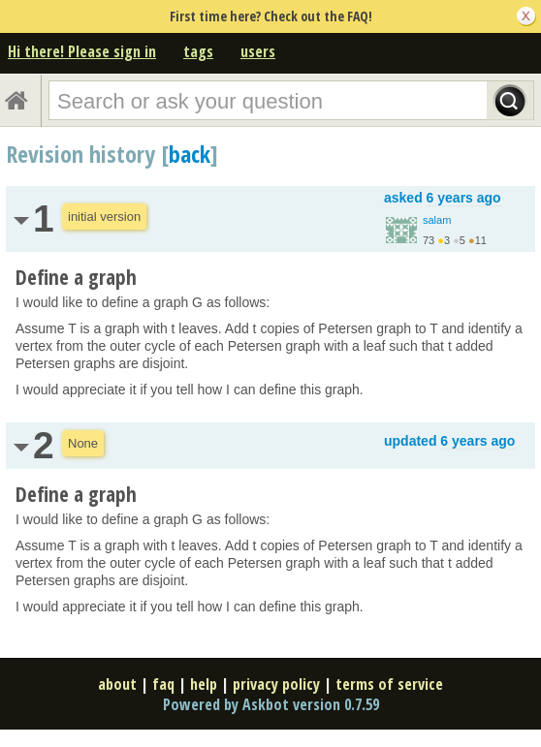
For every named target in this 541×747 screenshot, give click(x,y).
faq (163, 684)
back (189, 154)
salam (437, 220)
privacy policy (276, 684)
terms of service (389, 684)
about (117, 684)
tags (198, 51)
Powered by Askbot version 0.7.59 (271, 704)
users (257, 51)
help (203, 684)
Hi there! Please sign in (82, 51)
